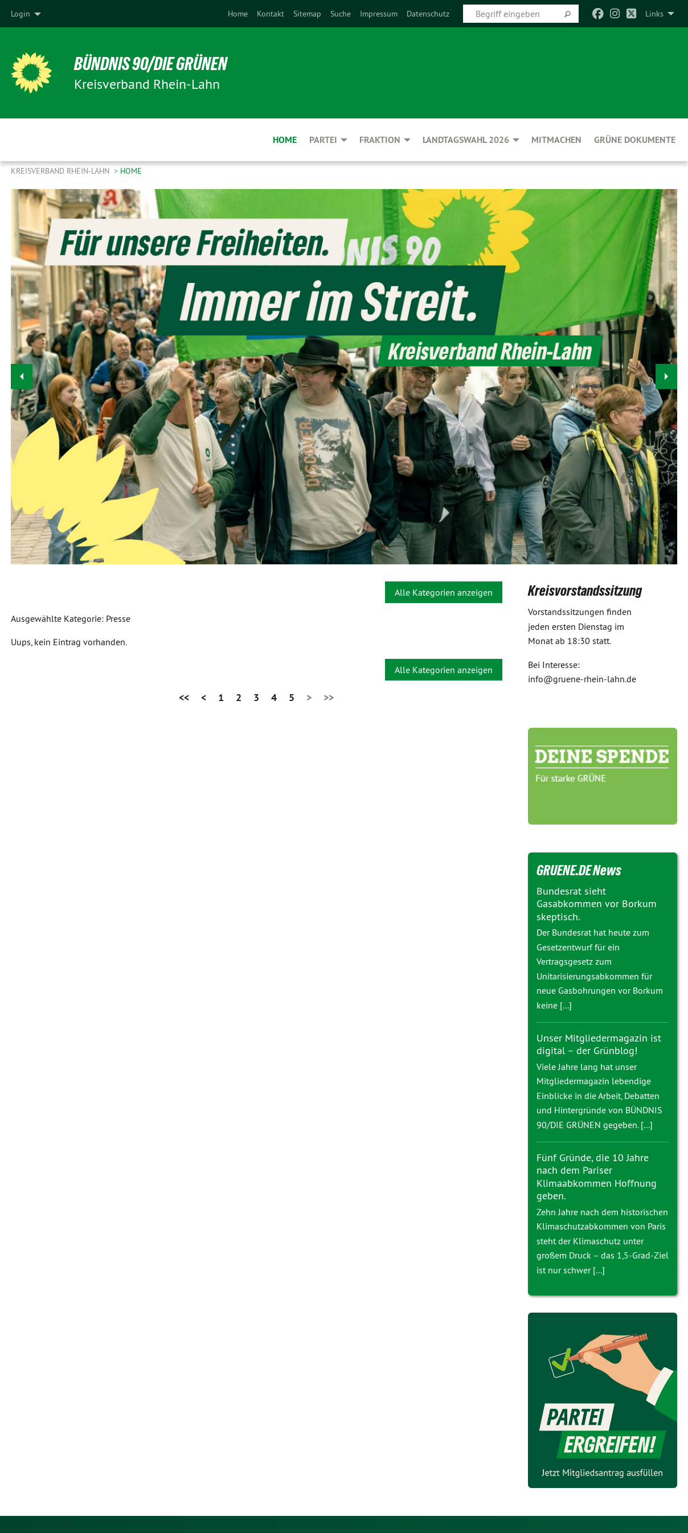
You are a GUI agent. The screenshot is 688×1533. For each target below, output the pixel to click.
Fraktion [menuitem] (379, 140)
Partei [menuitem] (323, 140)
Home (238, 14)
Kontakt (270, 14)
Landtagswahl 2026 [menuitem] (466, 140)
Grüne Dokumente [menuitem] (634, 140)
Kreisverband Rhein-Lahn (61, 171)
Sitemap (307, 14)
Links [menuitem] (654, 14)
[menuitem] (238, 13)
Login (20, 14)
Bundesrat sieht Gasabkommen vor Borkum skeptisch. (597, 903)
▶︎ (666, 373)
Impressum (379, 14)
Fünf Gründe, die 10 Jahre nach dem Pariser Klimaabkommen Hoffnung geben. (597, 1177)
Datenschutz (428, 14)
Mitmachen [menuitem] (556, 140)
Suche (340, 14)
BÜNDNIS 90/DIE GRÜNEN (151, 64)
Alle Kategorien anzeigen (444, 592)
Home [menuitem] (285, 140)
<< (184, 697)
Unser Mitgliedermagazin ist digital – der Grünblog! (599, 1044)
